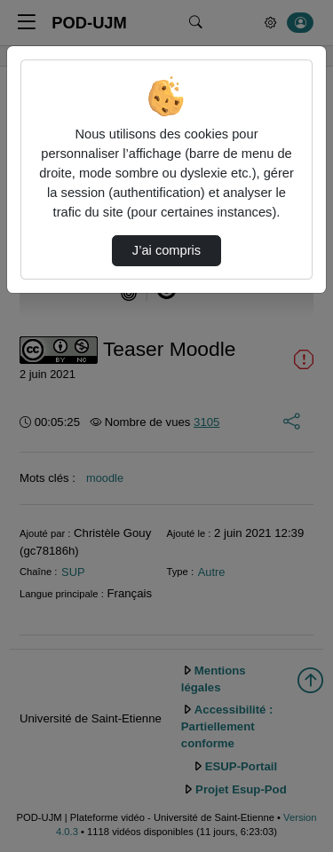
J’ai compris (166, 250)
